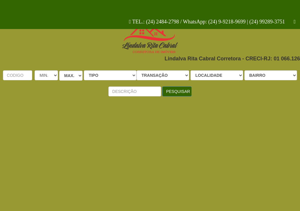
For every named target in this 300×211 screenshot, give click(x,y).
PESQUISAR (178, 91)
